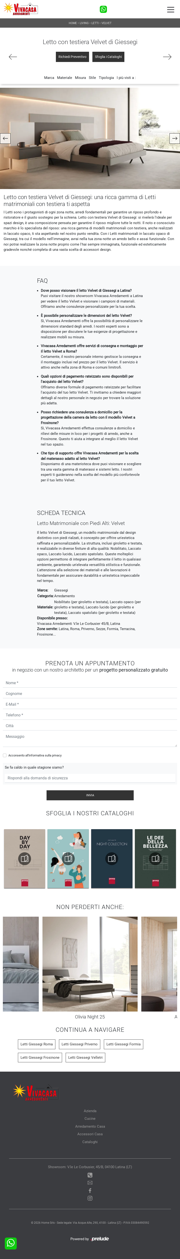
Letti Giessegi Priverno (80, 1044)
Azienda (90, 1111)
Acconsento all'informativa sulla (35, 755)
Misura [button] (80, 78)
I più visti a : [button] (126, 78)
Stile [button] (92, 78)
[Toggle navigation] (170, 9)
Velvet (106, 23)
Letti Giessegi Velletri (85, 1057)
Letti (95, 23)
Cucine (90, 1118)
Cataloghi (90, 1142)
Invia (90, 795)
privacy (57, 755)
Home (73, 23)
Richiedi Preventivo (72, 57)
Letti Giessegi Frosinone (40, 1057)
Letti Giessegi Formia (123, 1044)
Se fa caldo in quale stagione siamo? (34, 767)
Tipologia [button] (106, 78)
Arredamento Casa (90, 1126)
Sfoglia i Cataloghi (108, 57)
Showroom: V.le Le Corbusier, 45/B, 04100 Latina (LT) (90, 1167)
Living (84, 23)
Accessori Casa (90, 1134)
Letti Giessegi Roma (37, 1044)
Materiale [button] (64, 78)
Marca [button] (49, 78)
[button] (5, 138)
